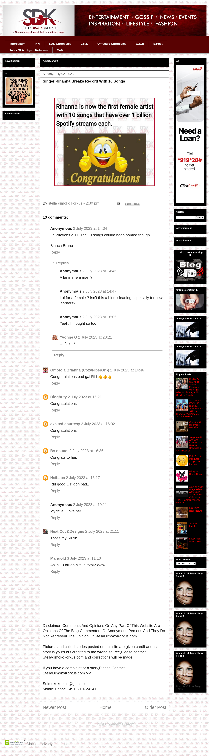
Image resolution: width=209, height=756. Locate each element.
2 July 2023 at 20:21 (95, 337)
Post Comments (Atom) (116, 724)
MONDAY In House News (195, 509)
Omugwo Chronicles (111, 43)
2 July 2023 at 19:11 (90, 504)
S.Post (157, 43)
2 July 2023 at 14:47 (99, 291)
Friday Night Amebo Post (195, 540)
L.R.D (84, 43)
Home (105, 707)
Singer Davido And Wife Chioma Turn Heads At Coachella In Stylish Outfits (189, 444)
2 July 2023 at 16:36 (86, 451)
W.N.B (140, 43)
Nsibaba (57, 478)
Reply (55, 252)
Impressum (17, 43)
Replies (62, 263)
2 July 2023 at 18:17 (83, 478)
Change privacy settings (46, 744)
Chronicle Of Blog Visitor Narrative (195, 425)
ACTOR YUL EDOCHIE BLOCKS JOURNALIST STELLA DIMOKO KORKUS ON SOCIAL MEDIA (189, 408)
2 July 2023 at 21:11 (102, 531)
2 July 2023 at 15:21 (85, 397)
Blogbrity (58, 397)
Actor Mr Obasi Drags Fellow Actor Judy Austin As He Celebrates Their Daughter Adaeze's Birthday (190, 494)
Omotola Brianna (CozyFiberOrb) (79, 370)
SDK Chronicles (60, 43)
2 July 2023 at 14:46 (99, 271)
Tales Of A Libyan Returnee (29, 50)
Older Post (155, 707)
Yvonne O (68, 337)
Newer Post (54, 707)
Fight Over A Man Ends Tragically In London (195, 460)
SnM (60, 50)
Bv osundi (59, 451)
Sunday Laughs (193, 524)
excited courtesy (65, 424)
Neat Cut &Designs (67, 531)
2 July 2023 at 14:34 (90, 228)
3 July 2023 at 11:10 (84, 558)
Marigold (58, 558)
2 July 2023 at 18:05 (99, 317)
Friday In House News (195, 472)
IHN (37, 43)
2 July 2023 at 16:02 (98, 424)
